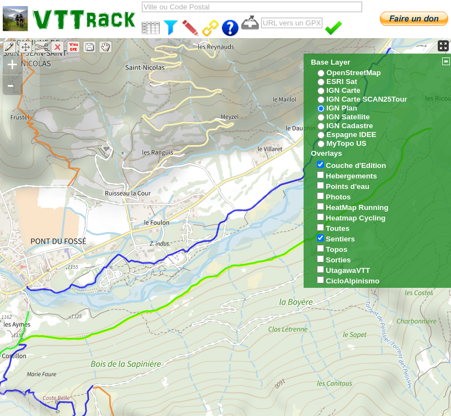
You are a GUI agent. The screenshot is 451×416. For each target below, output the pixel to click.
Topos (336, 249)
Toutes (337, 228)
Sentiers (340, 239)
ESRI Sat (341, 81)
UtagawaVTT (348, 270)
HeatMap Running (357, 207)
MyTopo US (346, 143)
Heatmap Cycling (355, 218)
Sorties (338, 260)
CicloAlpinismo (352, 281)
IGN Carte (343, 90)
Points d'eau (347, 186)
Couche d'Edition (356, 165)
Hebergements (351, 176)
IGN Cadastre (349, 126)
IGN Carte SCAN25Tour (366, 99)
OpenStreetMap (353, 73)
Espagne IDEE (351, 134)
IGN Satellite (348, 117)
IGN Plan (341, 108)
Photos (338, 197)
